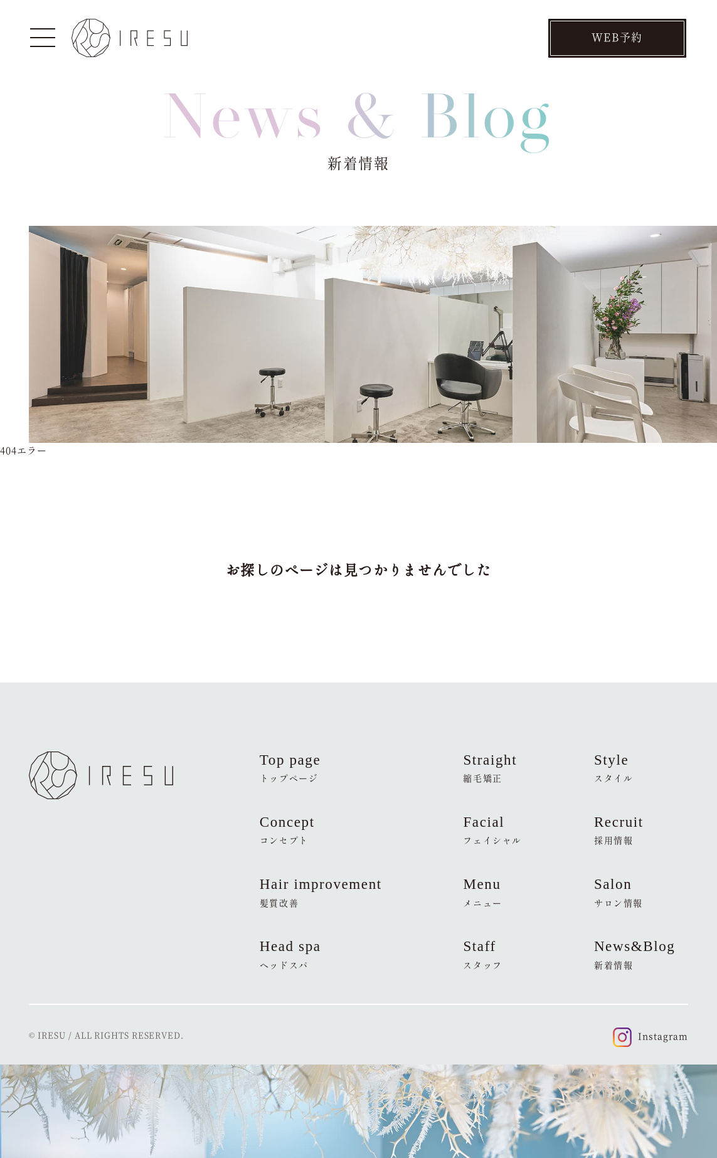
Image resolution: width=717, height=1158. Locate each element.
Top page (290, 768)
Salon (618, 892)
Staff (482, 954)
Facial (492, 830)
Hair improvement (321, 892)
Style (613, 768)
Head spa (290, 954)
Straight (490, 768)
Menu (482, 892)
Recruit (619, 830)
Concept (287, 830)
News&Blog (635, 954)
